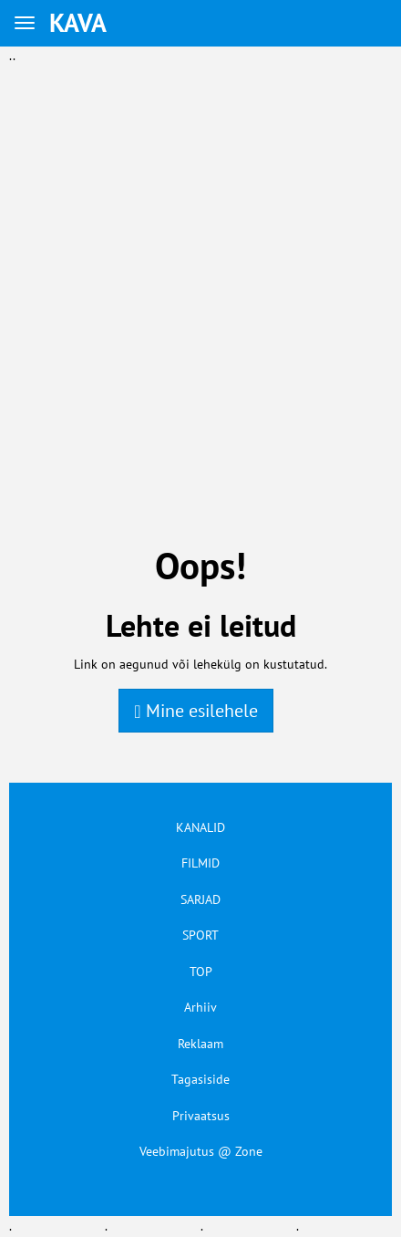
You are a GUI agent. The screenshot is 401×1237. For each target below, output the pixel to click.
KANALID (200, 827)
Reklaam (200, 1043)
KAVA (78, 22)
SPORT (200, 935)
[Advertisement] (200, 266)
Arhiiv (200, 1007)
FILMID (200, 863)
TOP (201, 971)
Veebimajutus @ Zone (200, 1151)
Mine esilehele (195, 710)
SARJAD (200, 899)
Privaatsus (201, 1115)
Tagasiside (200, 1079)
